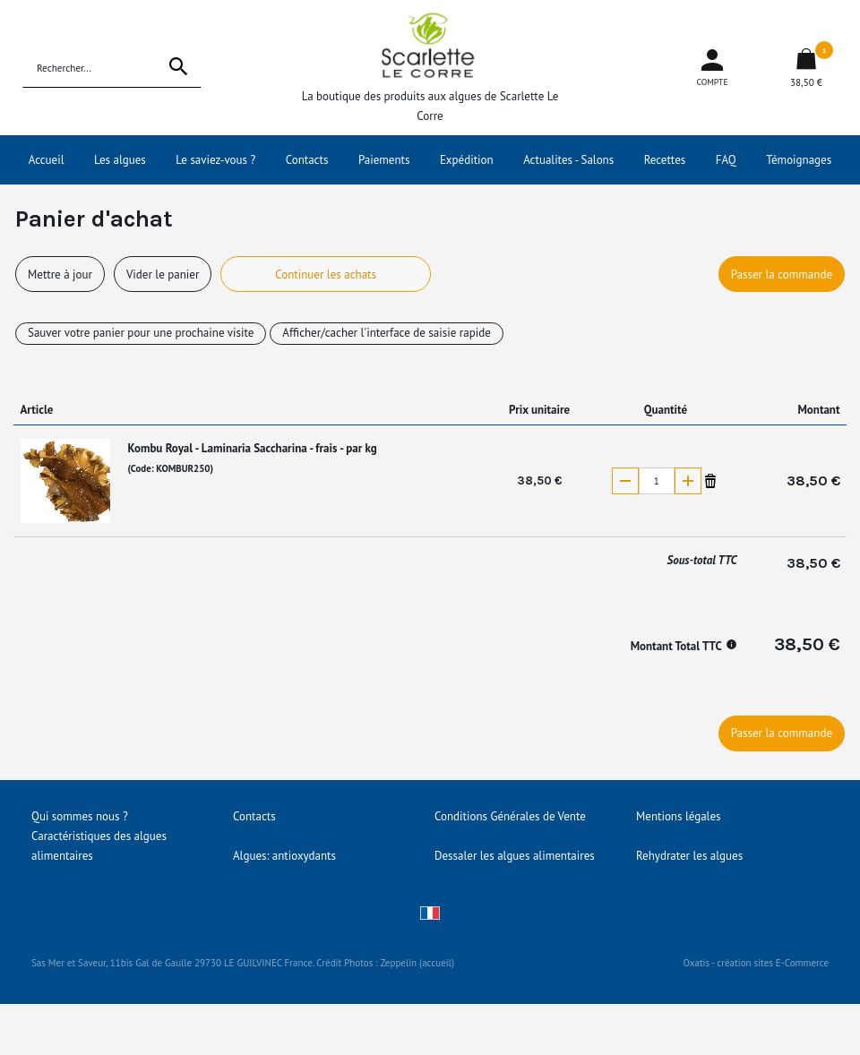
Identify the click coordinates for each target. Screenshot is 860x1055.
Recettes (665, 159)
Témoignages (798, 159)
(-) (625, 480)
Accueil (46, 159)
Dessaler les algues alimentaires (514, 855)
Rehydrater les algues (689, 855)
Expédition (467, 159)
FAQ (726, 159)
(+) (688, 480)
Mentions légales (678, 816)
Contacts (307, 159)
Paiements (384, 159)
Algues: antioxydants (284, 855)
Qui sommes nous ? (79, 816)
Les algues (120, 159)
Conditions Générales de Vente (510, 816)
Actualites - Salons (568, 159)
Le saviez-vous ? (215, 159)
